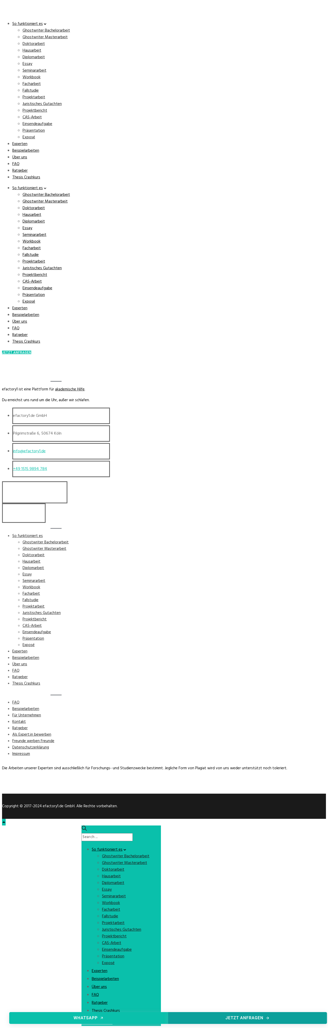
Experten (19, 144)
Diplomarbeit (34, 57)
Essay (27, 64)
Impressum (21, 754)
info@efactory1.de (29, 451)
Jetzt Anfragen (16, 352)
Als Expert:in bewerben (31, 735)
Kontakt (19, 722)
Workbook (31, 77)
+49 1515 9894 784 (30, 469)
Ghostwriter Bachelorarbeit (46, 30)
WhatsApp (89, 1017)
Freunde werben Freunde (33, 741)
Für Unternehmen (26, 715)
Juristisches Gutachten (42, 104)
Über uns (19, 157)
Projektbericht (35, 110)
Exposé (29, 137)
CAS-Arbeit (32, 117)
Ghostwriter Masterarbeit (45, 37)
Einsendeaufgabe (37, 124)
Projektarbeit (34, 97)
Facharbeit (32, 84)
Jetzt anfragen (247, 1017)
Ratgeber (20, 171)
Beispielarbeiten (25, 151)
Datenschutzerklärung (30, 747)
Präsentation (34, 130)
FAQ (15, 164)
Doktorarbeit (34, 44)
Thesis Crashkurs (26, 177)
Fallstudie (31, 90)
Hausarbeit (32, 50)
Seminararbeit (34, 70)
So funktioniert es (27, 24)
